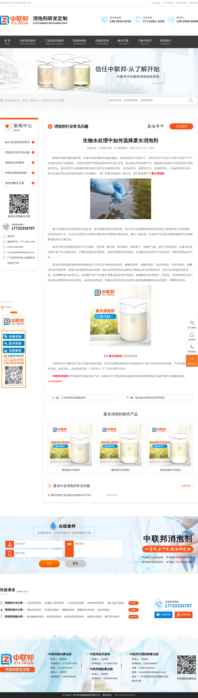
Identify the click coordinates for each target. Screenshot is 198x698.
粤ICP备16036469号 (125, 695)
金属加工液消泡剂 (54, 603)
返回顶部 (192, 361)
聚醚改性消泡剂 (85, 609)
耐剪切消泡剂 (94, 616)
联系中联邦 (181, 3)
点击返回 (181, 126)
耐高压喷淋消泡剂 (74, 616)
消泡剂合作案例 (14, 162)
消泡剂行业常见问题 (53, 100)
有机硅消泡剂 (34, 609)
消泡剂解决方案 (14, 183)
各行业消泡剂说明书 (17, 142)
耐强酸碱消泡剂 (35, 616)
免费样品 (185, 614)
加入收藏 (155, 3)
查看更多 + (187, 486)
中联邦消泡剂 (60, 376)
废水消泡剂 (157, 173)
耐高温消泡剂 (54, 616)
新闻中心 (35, 100)
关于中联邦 (168, 3)
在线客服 (165, 614)
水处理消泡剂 (34, 603)
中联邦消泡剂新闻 (16, 172)
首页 (24, 100)
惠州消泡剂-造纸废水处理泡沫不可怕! (71, 495)
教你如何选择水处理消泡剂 (150, 397)
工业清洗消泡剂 (75, 603)
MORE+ (133, 603)
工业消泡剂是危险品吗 (73, 397)
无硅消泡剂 (103, 609)
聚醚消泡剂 (68, 609)
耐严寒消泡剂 (112, 616)
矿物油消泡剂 (51, 609)
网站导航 (193, 3)
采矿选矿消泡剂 (115, 603)
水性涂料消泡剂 (95, 603)
